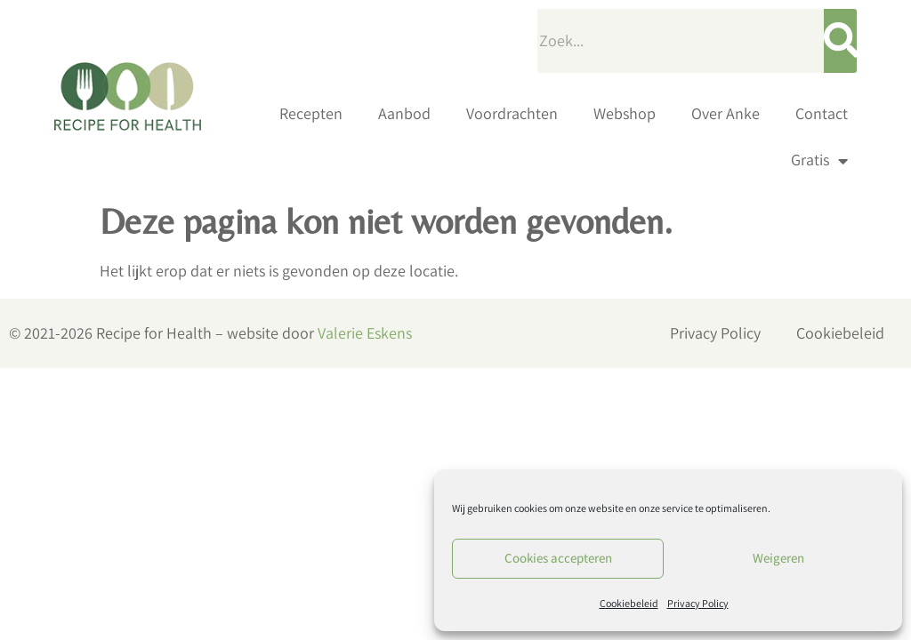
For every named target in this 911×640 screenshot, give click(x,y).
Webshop (624, 113)
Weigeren (778, 557)
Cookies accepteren (558, 557)
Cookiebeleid (629, 603)
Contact (821, 113)
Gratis (819, 161)
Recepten (311, 113)
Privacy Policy (698, 603)
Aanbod (404, 113)
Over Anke (725, 113)
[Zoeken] (840, 41)
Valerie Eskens (365, 333)
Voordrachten (512, 113)
